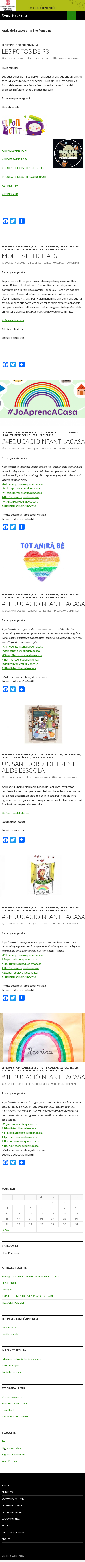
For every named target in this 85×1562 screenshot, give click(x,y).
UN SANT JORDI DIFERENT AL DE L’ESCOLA (38, 767)
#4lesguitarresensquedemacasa (22, 492)
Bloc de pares (9, 1327)
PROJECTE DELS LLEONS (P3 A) (23, 168)
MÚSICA (6, 1525)
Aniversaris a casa (13, 320)
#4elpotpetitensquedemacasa (21, 488)
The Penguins (29, 45)
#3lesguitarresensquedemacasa (22, 655)
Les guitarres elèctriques (32, 249)
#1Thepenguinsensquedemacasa (22, 1132)
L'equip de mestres (40, 58)
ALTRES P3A (10, 185)
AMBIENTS (7, 1492)
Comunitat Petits (14, 15)
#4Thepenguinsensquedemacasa (22, 484)
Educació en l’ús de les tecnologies (21, 1358)
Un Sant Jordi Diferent (16, 813)
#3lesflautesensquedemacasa (20, 659)
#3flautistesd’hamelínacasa (19, 668)
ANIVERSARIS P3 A (14, 150)
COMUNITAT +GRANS (12, 1512)
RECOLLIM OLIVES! (13, 1302)
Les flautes (66, 246)
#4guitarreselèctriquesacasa (20, 501)
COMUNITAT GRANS (12, 1505)
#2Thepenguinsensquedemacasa (22, 955)
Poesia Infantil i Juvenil (15, 1416)
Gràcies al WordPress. (13, 1555)
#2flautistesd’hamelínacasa (19, 976)
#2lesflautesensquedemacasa (20, 968)
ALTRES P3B (10, 194)
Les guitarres (71, 432)
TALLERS (6, 1485)
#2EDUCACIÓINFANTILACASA (43, 916)
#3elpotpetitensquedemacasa (21, 650)
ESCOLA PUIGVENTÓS (13, 1532)
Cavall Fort (8, 1409)
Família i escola (10, 1334)
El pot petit (9, 45)
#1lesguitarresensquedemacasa (21, 1141)
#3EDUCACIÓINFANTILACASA (43, 603)
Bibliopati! (7, 1289)
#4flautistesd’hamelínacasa (19, 505)
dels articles (11, 1448)
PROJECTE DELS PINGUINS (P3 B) (24, 176)
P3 (19, 45)
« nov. (6, 1229)
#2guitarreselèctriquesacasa (20, 972)
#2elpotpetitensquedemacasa (20, 959)
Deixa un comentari (67, 58)
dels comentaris (13, 1454)
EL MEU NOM (9, 1282)
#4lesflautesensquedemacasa (20, 497)
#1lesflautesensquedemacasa (20, 1145)
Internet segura (11, 1365)
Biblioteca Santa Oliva (14, 1403)
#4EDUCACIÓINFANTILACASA (43, 441)
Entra (5, 1441)
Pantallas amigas (11, 1371)
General (53, 246)
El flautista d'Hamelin (16, 246)
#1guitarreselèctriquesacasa (20, 1124)
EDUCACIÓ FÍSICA (11, 1519)
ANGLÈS (6, 1539)
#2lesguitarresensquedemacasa (21, 963)
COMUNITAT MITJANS (13, 1498)
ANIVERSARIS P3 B (14, 159)
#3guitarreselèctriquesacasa (20, 663)
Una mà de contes (12, 1396)
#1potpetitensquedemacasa (19, 1137)
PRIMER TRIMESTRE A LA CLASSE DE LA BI (27, 1296)
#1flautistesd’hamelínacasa (19, 1128)
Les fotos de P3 (25, 51)
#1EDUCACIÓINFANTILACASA (43, 1077)
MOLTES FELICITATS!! (31, 255)
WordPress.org (10, 1460)
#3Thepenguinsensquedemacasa (22, 646)
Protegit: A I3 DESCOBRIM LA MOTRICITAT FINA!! (32, 1276)
